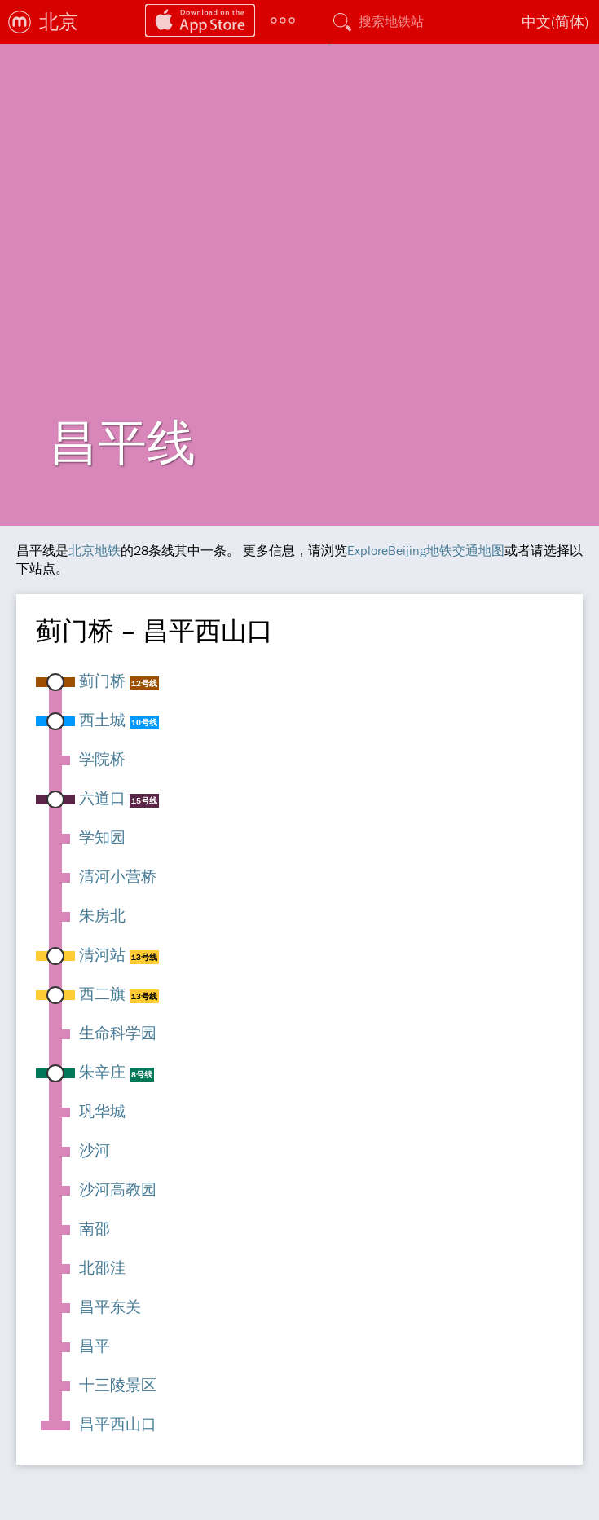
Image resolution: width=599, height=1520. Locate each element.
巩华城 (102, 1111)
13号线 (144, 957)
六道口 (102, 798)
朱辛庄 (102, 1072)
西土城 (102, 719)
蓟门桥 (102, 680)
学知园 (102, 837)
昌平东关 (110, 1306)
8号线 (141, 1074)
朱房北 (102, 915)
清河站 (102, 954)
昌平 (94, 1345)
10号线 (144, 722)
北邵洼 (102, 1267)
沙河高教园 (117, 1189)
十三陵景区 (117, 1384)
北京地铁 (94, 550)
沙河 (94, 1150)
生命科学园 (117, 1032)
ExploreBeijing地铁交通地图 (425, 550)
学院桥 (102, 759)
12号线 (144, 683)
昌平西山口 (117, 1424)
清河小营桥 (117, 876)
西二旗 (102, 993)
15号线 (144, 800)
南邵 (94, 1228)
